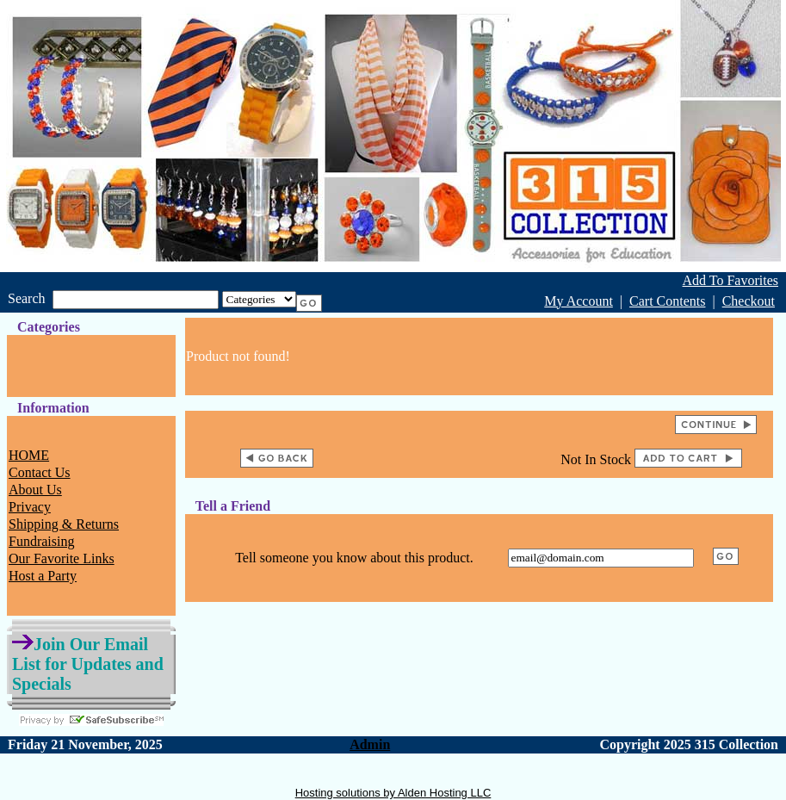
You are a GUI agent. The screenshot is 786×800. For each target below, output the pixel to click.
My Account (578, 301)
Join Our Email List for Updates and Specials (88, 664)
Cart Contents (667, 301)
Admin (370, 744)
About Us (35, 489)
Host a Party (43, 575)
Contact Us (40, 472)
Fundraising (41, 541)
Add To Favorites (730, 280)
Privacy (30, 506)
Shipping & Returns (64, 524)
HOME (29, 455)
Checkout (748, 301)
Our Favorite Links (61, 558)
